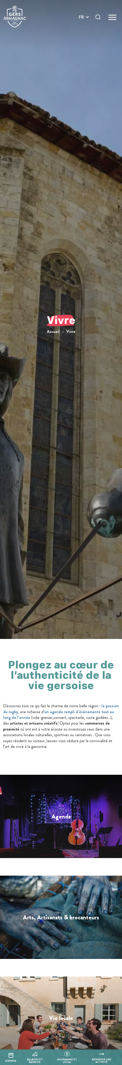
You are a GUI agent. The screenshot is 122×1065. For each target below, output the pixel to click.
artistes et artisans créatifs (33, 723)
